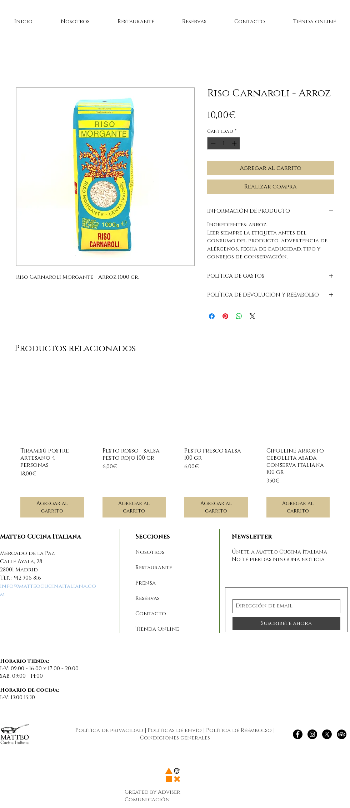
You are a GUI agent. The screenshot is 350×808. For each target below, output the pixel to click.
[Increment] (235, 143)
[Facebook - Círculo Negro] (297, 734)
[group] (175, 445)
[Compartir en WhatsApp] (239, 316)
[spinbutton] (224, 143)
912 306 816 (27, 578)
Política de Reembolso (239, 730)
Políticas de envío (175, 730)
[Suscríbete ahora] (286, 623)
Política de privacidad (109, 730)
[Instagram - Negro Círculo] (312, 734)
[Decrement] (212, 143)
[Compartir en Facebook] (212, 316)
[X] (327, 734)
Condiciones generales (175, 738)
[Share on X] (252, 316)
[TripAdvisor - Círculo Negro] (341, 734)
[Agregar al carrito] (52, 507)
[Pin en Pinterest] (225, 316)
